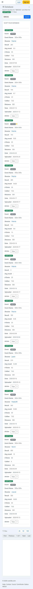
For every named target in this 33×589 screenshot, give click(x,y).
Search (27, 17)
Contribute (20, 584)
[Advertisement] (16, 558)
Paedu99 (14, 402)
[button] (29, 7)
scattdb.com (12, 581)
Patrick (14, 41)
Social (14, 584)
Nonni (14, 447)
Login (19, 2)
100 (27, 531)
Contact (8, 584)
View (13, 71)
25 (19, 531)
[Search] (13, 17)
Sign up (26, 2)
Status (26, 584)
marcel (14, 492)
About (4, 586)
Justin (13, 357)
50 (23, 531)
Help (4, 584)
